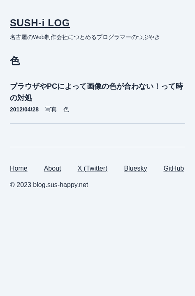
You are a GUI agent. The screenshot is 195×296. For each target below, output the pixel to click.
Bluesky (135, 168)
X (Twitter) (93, 168)
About (52, 168)
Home (19, 168)
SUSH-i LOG (40, 22)
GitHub (173, 168)
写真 (51, 109)
